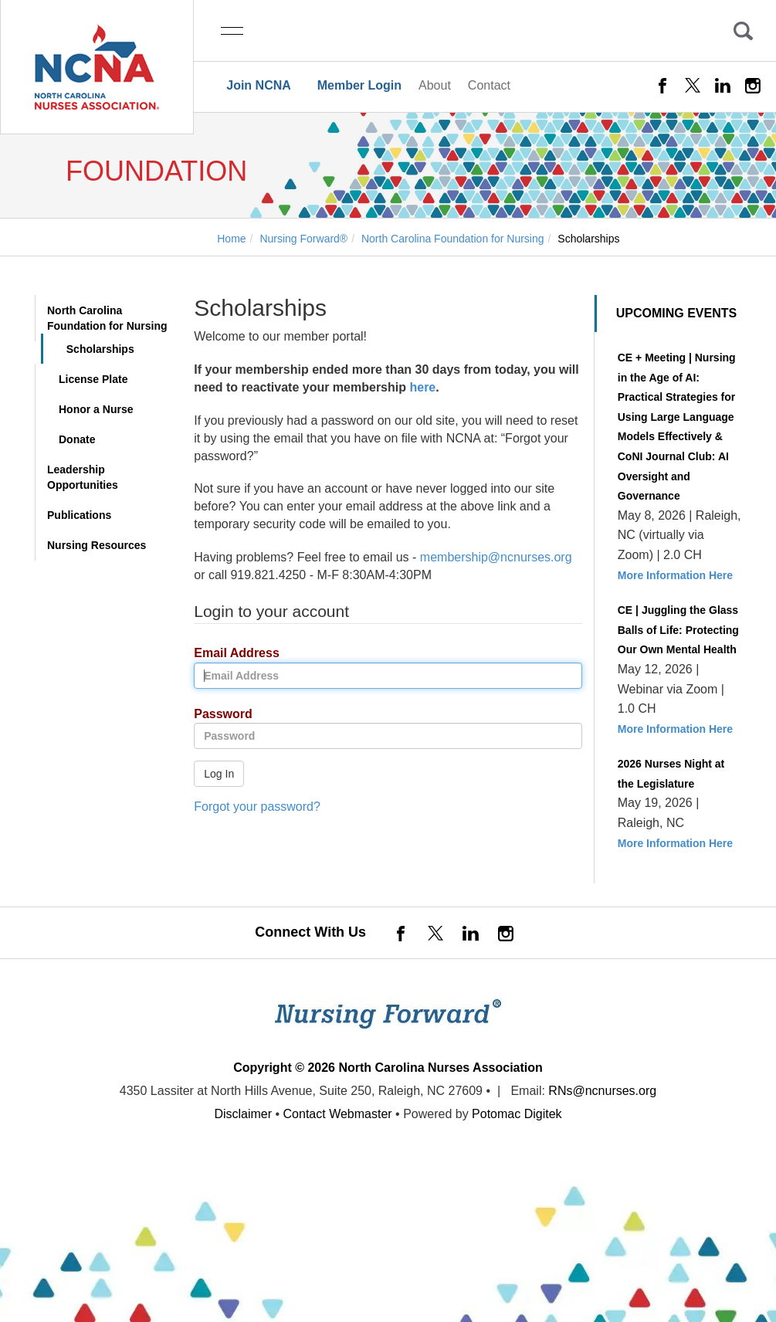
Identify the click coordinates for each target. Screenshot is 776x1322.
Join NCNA (258, 85)
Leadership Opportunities (82, 477)
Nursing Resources (96, 545)
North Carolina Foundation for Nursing (107, 318)
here (422, 387)
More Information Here (675, 575)
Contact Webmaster (337, 1113)
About (434, 85)
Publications (79, 515)
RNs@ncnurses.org (602, 1090)
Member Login (359, 85)
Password (217, 715)
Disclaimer (243, 1113)
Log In (219, 774)
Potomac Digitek (517, 1113)
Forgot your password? (257, 806)
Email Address (231, 654)
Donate (77, 439)
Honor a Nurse (96, 409)
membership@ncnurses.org (496, 557)
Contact (489, 85)
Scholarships (100, 349)
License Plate (93, 379)
